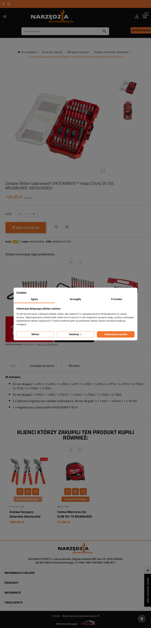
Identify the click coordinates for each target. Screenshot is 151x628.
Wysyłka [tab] (74, 365)
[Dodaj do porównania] (66, 226)
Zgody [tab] (34, 299)
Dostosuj (75, 334)
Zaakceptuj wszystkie (115, 334)
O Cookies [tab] (116, 299)
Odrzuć (35, 334)
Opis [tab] (12, 365)
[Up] (34, 214)
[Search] (61, 31)
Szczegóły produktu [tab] (42, 365)
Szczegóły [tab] (75, 299)
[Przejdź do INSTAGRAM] (8, 4)
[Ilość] (19, 214)
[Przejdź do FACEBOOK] (3, 3)
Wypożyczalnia (141, 30)
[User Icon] (137, 16)
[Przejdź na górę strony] (142, 619)
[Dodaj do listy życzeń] (56, 226)
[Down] (27, 214)
